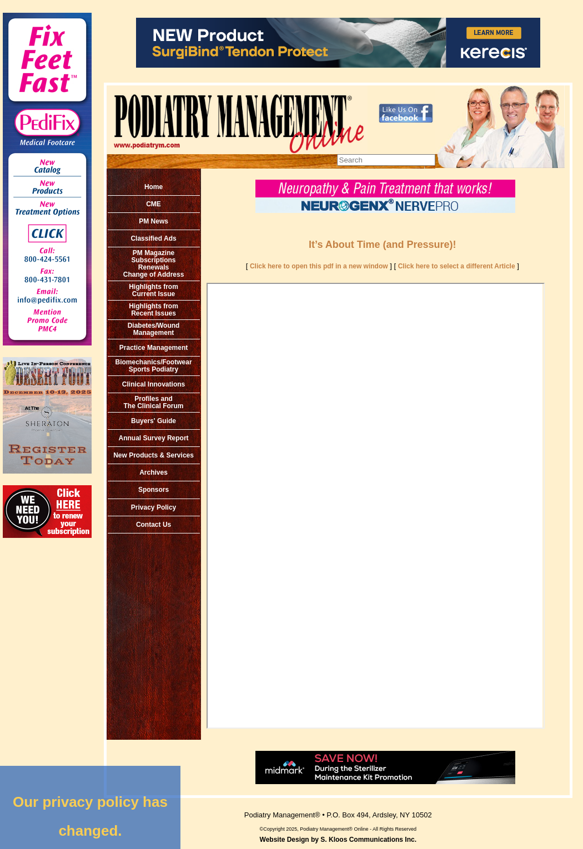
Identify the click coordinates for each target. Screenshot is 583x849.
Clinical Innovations (153, 384)
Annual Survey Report (154, 438)
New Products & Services (153, 455)
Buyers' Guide (153, 421)
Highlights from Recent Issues (153, 309)
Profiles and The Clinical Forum (154, 402)
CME (153, 204)
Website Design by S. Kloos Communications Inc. (338, 839)
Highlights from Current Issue (153, 290)
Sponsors (153, 490)
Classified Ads (153, 238)
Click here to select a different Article (456, 266)
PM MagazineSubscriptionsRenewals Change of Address (153, 263)
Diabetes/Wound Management (154, 329)
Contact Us (153, 524)
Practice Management (153, 348)
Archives (153, 472)
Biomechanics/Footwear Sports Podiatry (153, 365)
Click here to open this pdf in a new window (319, 266)
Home (153, 187)
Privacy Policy (153, 507)
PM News (153, 221)
